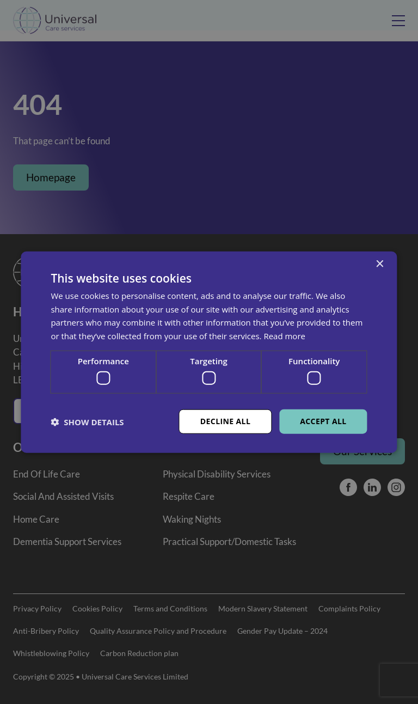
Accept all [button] (323, 421)
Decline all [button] (225, 421)
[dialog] (209, 352)
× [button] (380, 264)
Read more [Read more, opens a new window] (284, 335)
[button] (87, 421)
